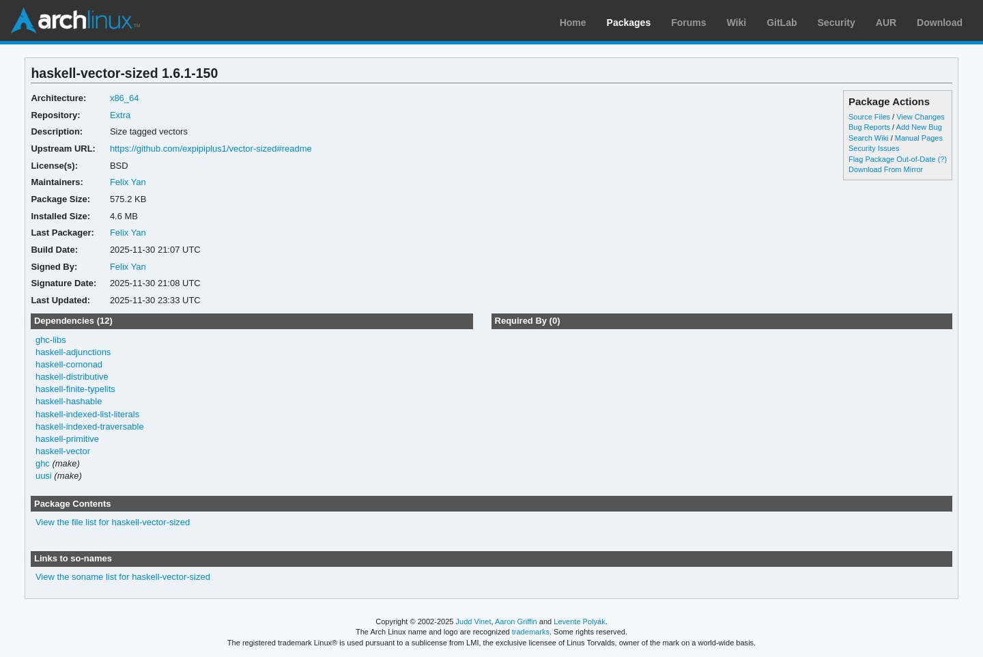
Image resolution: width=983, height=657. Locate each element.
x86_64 (124, 98)
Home (573, 22)
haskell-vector (62, 451)
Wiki (737, 22)
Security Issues (874, 148)
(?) (942, 159)
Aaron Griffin (516, 621)
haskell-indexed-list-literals (87, 414)
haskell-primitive (67, 439)
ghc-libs (50, 340)
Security (836, 22)
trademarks (531, 632)
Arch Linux (75, 20)
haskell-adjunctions (73, 352)
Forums (688, 22)
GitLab (782, 22)
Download (940, 22)
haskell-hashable (68, 401)
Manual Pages (919, 138)
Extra (120, 115)
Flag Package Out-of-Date (892, 159)
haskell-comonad (68, 364)
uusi (43, 476)
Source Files (869, 117)
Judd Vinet (474, 621)
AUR (886, 22)
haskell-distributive (72, 377)
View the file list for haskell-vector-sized (112, 522)
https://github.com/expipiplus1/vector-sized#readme (211, 148)
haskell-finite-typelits (75, 389)
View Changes (920, 117)
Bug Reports (869, 127)
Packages (629, 22)
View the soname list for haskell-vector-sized (122, 577)
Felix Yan (128, 182)
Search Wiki (869, 138)
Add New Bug (919, 127)
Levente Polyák (579, 621)
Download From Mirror (886, 169)
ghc (42, 463)
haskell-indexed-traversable (89, 426)
